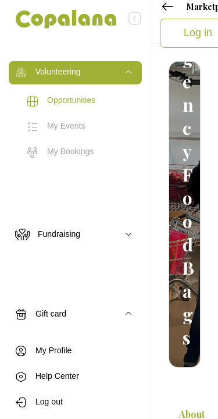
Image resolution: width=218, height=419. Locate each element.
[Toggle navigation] (75, 72)
